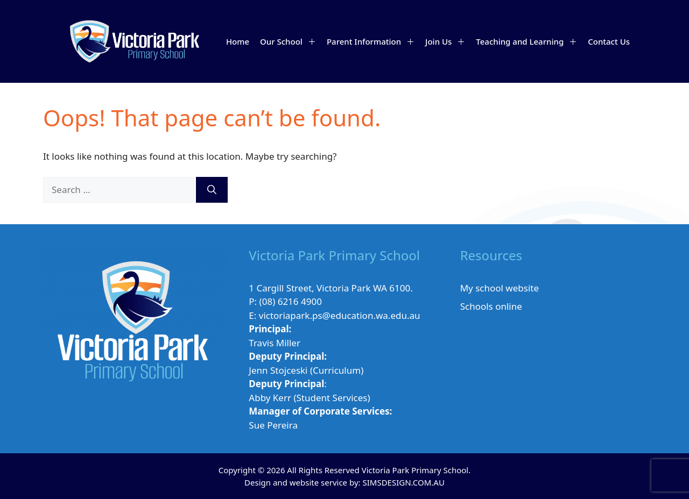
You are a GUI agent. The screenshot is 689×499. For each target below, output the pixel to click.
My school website (499, 288)
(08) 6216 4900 (290, 301)
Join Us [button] (447, 41)
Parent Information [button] (373, 41)
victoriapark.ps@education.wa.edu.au (339, 315)
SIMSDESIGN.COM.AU (403, 482)
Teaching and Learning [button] (529, 41)
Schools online (491, 306)
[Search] (212, 190)
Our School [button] (290, 41)
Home (237, 41)
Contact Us (609, 41)
